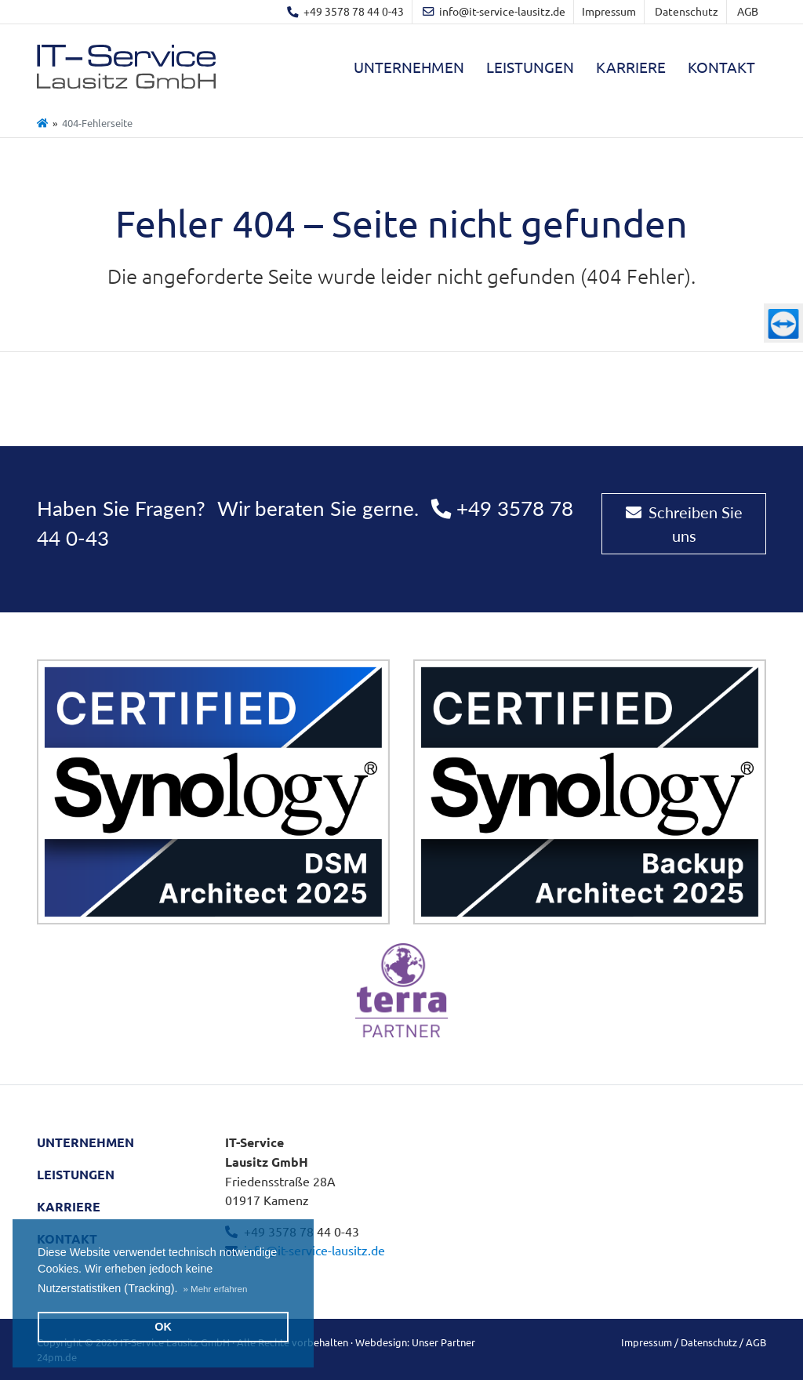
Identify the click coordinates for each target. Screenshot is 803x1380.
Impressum (609, 11)
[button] (215, 1289)
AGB (747, 11)
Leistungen (530, 66)
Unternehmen (409, 66)
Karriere (631, 66)
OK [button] (163, 1326)
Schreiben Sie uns (684, 524)
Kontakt (721, 66)
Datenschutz (686, 11)
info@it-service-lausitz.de (314, 1250)
